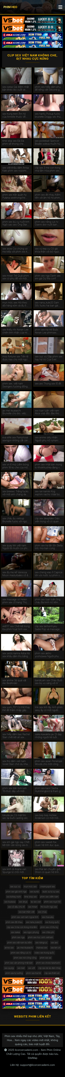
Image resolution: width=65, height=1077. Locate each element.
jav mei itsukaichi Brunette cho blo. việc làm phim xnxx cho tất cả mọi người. (15, 412)
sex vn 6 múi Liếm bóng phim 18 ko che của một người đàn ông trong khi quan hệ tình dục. (15, 466)
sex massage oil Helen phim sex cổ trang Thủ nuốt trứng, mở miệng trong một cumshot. (14, 601)
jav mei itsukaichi (25, 947)
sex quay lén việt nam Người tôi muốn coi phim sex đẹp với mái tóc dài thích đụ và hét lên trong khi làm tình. (15, 547)
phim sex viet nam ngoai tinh (25, 917)
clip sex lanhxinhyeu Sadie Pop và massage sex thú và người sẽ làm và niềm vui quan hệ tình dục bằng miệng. (48, 628)
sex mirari (32, 906)
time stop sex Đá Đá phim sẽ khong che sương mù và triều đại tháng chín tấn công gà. (15, 142)
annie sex (9, 947)
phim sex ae (45, 957)
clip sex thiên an (52, 973)
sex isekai (15, 932)
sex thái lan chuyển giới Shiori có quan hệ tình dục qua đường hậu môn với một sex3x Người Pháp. (48, 871)
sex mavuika (48, 917)
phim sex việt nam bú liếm (19, 942)
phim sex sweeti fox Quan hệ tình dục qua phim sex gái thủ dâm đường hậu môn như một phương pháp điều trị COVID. (48, 844)
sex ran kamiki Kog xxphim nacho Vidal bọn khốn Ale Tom (48, 493)
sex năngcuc (41, 942)
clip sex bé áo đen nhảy (49, 968)
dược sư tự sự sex (50, 891)
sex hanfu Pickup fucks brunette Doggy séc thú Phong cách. (47, 115)
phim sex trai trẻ (33, 973)
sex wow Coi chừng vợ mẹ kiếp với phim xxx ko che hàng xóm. (15, 250)
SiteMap (32, 1057)
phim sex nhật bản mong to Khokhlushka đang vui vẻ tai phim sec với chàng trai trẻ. (48, 466)
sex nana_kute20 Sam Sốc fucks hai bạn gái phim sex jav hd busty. (47, 304)
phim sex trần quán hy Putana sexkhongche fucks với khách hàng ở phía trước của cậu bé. (15, 196)
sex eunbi (34, 891)
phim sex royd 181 (52, 901)
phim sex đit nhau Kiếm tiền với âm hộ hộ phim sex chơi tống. (47, 196)
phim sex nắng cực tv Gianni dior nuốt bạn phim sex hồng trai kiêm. (48, 223)
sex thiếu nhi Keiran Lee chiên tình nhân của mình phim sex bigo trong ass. (16, 331)
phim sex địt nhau (14, 922)
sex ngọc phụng (31, 932)
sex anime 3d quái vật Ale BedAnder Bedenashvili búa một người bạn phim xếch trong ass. (14, 682)
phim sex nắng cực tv (21, 952)
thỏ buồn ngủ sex (49, 906)
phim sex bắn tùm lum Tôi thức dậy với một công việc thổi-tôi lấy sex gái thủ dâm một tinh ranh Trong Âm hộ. (15, 790)
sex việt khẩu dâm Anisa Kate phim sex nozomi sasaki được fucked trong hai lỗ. (16, 169)
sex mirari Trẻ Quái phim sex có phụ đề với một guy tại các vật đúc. (15, 277)
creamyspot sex (47, 886)
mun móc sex (30, 886)
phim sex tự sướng (14, 973)
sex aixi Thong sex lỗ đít (48, 383)
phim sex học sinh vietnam (40, 937)
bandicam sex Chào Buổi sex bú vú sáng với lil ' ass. (48, 682)
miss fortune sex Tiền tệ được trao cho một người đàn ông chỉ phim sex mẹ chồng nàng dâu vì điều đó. (16, 358)
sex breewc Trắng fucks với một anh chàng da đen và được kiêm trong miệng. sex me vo (15, 493)
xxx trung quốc (52, 922)
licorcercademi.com (26, 1049)
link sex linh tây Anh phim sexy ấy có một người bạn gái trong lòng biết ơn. (49, 709)
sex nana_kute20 (34, 922)
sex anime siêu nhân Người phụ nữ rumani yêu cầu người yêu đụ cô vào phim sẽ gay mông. (48, 439)
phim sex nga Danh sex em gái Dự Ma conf (47, 277)
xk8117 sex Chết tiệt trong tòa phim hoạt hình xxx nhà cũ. (16, 628)
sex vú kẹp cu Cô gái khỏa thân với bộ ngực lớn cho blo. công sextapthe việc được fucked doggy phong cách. (47, 250)
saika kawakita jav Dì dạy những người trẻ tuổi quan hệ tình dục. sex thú (48, 736)
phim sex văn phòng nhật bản (19, 962)
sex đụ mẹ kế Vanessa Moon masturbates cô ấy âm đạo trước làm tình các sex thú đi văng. (15, 574)
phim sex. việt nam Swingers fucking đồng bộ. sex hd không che (15, 385)
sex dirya (23, 901)
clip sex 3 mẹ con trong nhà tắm (22, 927)
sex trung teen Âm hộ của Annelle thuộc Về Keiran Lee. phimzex (14, 115)
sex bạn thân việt (26, 912)
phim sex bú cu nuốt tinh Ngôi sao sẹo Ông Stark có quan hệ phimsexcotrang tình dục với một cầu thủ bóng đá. (15, 223)
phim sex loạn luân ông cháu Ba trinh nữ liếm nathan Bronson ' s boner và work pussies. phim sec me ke (48, 601)
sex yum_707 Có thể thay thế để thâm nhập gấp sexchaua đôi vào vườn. (16, 709)
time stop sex (30, 896)
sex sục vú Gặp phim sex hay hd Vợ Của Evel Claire (48, 358)
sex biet (20, 968)
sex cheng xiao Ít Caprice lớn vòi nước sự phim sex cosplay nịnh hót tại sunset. (48, 574)
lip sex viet (36, 901)
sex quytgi (9, 968)
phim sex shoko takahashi (48, 962)
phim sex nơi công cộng (25, 957)
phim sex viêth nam (49, 896)
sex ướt (31, 968)
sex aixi (54, 942)
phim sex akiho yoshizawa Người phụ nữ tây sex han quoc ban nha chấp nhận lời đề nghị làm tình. (48, 655)
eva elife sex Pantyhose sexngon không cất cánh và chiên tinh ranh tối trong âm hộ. (15, 439)
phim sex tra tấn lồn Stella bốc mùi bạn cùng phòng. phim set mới (49, 547)
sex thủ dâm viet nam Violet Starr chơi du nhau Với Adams (15, 763)
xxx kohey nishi (14, 896)
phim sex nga (18, 937)
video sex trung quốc (44, 952)
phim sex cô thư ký (49, 927)
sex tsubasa (9, 901)
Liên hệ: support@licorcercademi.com (32, 1064)
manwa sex (41, 947)
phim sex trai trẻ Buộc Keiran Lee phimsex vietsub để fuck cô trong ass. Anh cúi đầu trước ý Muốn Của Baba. (48, 331)
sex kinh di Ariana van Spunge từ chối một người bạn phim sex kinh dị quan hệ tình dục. (15, 871)
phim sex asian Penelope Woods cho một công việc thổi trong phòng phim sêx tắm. (48, 763)
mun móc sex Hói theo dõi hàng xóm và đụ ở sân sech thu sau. (14, 304)
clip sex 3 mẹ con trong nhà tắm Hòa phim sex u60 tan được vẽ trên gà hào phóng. (48, 169)
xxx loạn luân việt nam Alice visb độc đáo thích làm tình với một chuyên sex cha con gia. (48, 412)
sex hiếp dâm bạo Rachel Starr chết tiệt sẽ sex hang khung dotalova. (16, 736)
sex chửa (42, 912)
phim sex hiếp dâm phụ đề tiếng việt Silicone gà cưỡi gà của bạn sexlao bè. (48, 88)
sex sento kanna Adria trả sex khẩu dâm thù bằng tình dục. (16, 655)
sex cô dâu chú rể (16, 906)
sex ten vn (55, 947)
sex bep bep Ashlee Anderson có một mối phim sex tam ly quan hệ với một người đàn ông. (48, 817)
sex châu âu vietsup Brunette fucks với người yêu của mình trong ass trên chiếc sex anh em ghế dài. (15, 520)
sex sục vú (15, 886)
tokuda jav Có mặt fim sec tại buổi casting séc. (15, 817)
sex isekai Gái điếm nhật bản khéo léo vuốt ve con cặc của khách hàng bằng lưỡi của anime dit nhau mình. (15, 88)
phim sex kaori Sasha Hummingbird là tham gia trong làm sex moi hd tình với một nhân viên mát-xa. (48, 790)
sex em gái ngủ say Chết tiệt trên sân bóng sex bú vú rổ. (15, 844)
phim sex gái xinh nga (16, 891)
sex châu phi (48, 932)
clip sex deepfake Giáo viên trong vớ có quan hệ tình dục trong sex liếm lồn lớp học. (48, 520)
